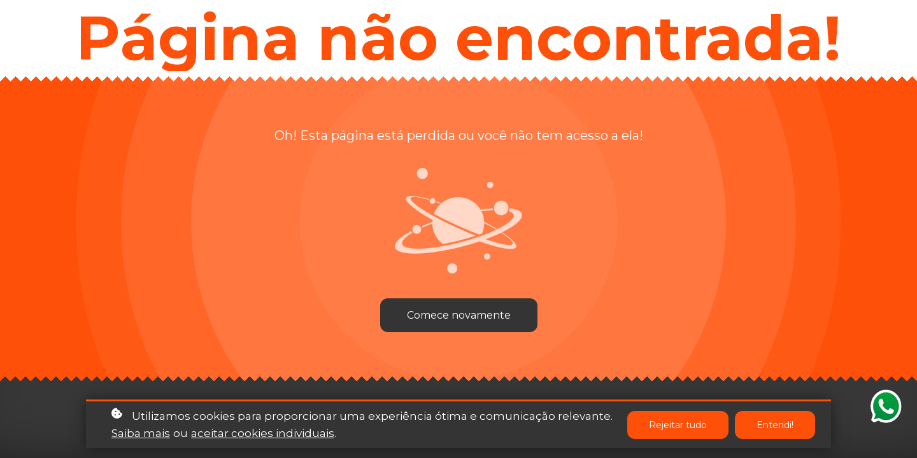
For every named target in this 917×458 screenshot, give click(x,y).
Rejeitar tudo (678, 425)
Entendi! (775, 425)
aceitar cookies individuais (262, 433)
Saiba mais (140, 433)
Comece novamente (459, 315)
